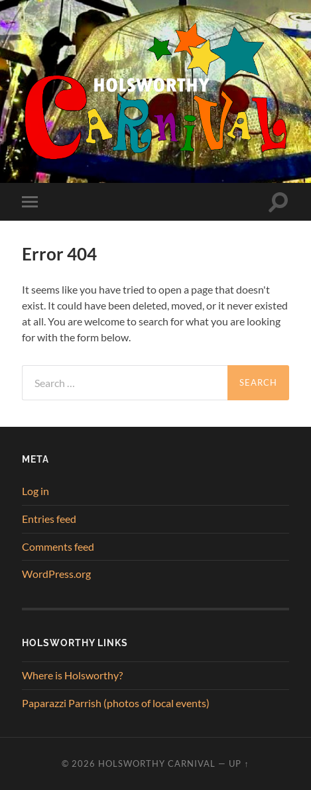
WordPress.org (56, 573)
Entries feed (49, 518)
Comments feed (58, 546)
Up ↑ (239, 763)
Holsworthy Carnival (157, 763)
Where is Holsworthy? (72, 675)
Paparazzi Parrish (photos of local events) (116, 703)
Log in (35, 490)
